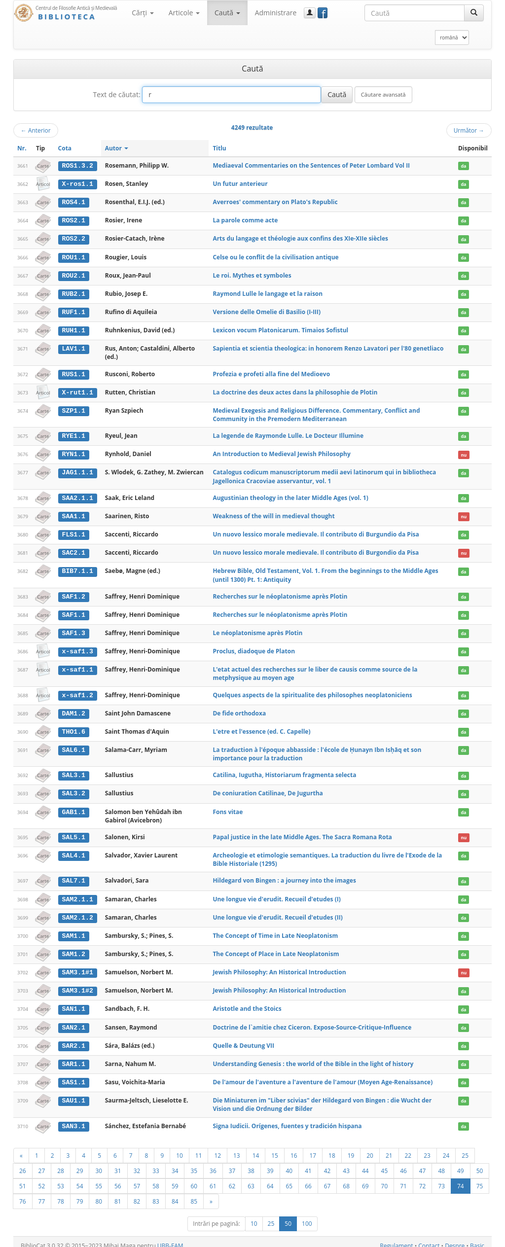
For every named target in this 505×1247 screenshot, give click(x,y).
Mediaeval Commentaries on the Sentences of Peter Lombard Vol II (311, 165)
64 (270, 1178)
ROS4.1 (73, 201)
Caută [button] (227, 12)
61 (213, 1178)
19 (351, 1147)
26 (22, 1163)
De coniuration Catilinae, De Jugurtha (268, 788)
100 (307, 1215)
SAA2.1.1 (77, 495)
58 (155, 1178)
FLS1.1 (73, 531)
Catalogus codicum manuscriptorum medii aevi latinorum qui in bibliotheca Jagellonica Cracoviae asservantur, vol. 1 (324, 473)
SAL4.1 (73, 850)
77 (41, 1193)
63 (251, 1178)
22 (408, 1147)
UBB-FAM (170, 1238)
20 (369, 1147)
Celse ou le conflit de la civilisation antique (275, 256)
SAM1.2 (73, 948)
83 (155, 1193)
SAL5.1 (73, 832)
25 (465, 1147)
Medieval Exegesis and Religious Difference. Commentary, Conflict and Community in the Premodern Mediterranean (316, 412)
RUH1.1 (73, 328)
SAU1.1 (73, 1093)
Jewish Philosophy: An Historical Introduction (279, 966)
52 (41, 1178)
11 (198, 1147)
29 (79, 1163)
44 (365, 1163)
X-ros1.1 (77, 183)
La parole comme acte (245, 219)
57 (137, 1178)
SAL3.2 (73, 788)
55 (98, 1178)
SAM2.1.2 (77, 911)
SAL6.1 (73, 745)
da (463, 166)
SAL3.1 (73, 770)
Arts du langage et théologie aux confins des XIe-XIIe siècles (300, 238)
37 (232, 1163)
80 (98, 1193)
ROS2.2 (73, 238)
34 (175, 1163)
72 (422, 1178)
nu (464, 452)
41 (308, 1163)
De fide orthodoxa (239, 709)
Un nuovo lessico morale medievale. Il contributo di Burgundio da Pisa (316, 531)
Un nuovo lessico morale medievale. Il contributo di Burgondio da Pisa (316, 549)
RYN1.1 (73, 451)
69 (365, 1178)
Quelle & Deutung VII (243, 1038)
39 (270, 1163)
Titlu (219, 148)
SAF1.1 (73, 611)
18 (331, 1147)
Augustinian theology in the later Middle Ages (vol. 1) (290, 495)
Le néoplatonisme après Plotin (257, 629)
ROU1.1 (73, 256)
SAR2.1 (73, 1038)
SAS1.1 (73, 1074)
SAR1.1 (73, 1057)
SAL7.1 (73, 875)
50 (479, 1163)
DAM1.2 (73, 709)
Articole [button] (184, 12)
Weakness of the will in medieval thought (273, 513)
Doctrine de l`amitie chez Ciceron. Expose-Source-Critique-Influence (312, 1020)
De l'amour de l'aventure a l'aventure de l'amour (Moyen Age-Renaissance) (323, 1074)
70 (384, 1178)
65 (289, 1178)
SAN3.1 (73, 1118)
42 (327, 1163)
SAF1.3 (73, 629)
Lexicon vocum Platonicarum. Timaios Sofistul (280, 328)
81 (117, 1193)
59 (175, 1178)
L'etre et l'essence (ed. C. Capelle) (261, 727)
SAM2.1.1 (77, 894)
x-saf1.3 (77, 647)
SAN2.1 (73, 1020)
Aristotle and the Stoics (247, 1002)
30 (98, 1163)
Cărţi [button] (142, 12)
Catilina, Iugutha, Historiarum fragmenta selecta (284, 770)
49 (460, 1163)
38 (251, 1163)
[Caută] (474, 12)
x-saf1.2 (77, 690)
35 (193, 1163)
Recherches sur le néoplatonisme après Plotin (280, 593)
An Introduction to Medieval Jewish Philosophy (281, 451)
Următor (469, 130)
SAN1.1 (73, 1002)
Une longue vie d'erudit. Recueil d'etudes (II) (277, 911)
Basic (477, 1238)
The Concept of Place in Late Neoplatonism (276, 948)
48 (441, 1163)
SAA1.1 (73, 513)
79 (79, 1193)
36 (213, 1163)
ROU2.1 (73, 274)
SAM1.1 (73, 930)
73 (441, 1178)
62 (232, 1178)
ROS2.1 (73, 219)
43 (346, 1163)
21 (389, 1147)
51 (22, 1178)
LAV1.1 (73, 347)
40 (289, 1163)
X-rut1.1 (77, 390)
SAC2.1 (73, 549)
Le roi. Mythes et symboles (252, 274)
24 (446, 1147)
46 (403, 1163)
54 (79, 1178)
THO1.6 (73, 727)
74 (460, 1178)
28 (60, 1163)
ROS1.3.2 (77, 165)
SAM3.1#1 (77, 966)
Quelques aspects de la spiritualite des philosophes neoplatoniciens (312, 690)
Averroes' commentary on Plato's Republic (275, 201)
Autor (116, 148)
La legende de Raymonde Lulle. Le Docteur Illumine (288, 433)
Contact (428, 1238)
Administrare (276, 12)
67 (327, 1178)
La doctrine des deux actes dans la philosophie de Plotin (295, 390)
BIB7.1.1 (77, 568)
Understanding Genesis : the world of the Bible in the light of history (313, 1057)
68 (346, 1178)
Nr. (22, 148)
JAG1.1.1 (77, 469)
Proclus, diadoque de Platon (254, 647)
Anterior (36, 130)
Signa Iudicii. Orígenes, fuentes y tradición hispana (287, 1118)
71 (403, 1178)
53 (60, 1178)
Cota (65, 148)
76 (22, 1193)
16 (293, 1147)
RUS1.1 (73, 372)
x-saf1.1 (77, 665)
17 (312, 1147)
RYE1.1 (73, 433)
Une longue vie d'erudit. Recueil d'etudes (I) (276, 894)
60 (193, 1178)
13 (236, 1147)
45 (384, 1163)
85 (193, 1193)
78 (60, 1193)
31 (117, 1163)
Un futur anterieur (240, 183)
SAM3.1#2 (77, 984)
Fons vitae (228, 807)
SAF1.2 (73, 593)
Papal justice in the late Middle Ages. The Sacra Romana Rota (302, 832)
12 (217, 1147)
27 (41, 1163)
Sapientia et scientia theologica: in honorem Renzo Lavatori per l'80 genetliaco (328, 347)
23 (427, 1147)
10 (179, 1147)
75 (479, 1178)
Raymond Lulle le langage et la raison (268, 292)
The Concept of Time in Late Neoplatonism (275, 930)
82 (137, 1193)
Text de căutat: (116, 94)
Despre (455, 1238)
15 (274, 1147)
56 (117, 1178)
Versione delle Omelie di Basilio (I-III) (267, 310)
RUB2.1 (73, 292)
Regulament (396, 1238)
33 (155, 1163)
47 (422, 1163)
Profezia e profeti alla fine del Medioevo (271, 372)
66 (308, 1178)
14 (255, 1147)
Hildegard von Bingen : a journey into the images (284, 875)
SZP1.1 (73, 408)
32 (137, 1163)
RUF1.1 (73, 310)
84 (175, 1193)
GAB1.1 (73, 807)
